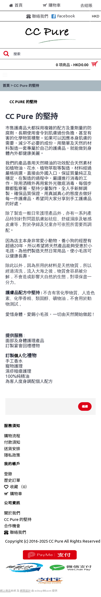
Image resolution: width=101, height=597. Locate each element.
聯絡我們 (15, 532)
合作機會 (12, 526)
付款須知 (12, 442)
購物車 (13, 494)
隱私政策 (12, 455)
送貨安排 (12, 448)
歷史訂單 (12, 480)
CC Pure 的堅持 (26, 86)
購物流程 (12, 436)
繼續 (85, 406)
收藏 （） (16, 487)
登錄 (8, 474)
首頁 (6, 86)
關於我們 (12, 513)
